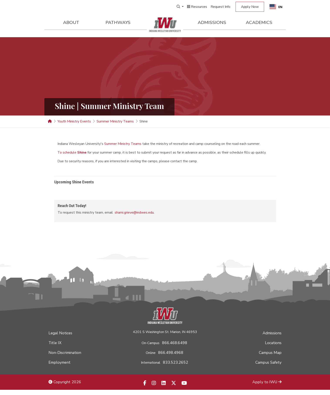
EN (276, 7)
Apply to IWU (266, 382)
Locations (273, 342)
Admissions (212, 22)
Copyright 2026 (65, 382)
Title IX (55, 342)
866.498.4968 (170, 352)
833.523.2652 (175, 362)
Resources (197, 6)
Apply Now (250, 6)
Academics (259, 22)
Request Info (220, 6)
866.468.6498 (174, 342)
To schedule (72, 152)
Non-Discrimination (65, 352)
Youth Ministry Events (74, 121)
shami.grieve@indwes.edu (134, 212)
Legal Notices (60, 333)
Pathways (118, 22)
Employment (59, 362)
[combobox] (276, 6)
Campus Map (270, 352)
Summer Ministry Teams (115, 121)
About (71, 22)
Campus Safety (268, 362)
